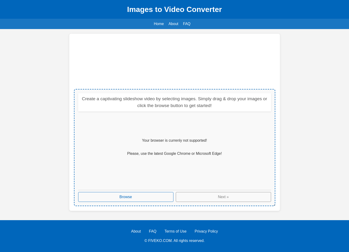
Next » (223, 197)
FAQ (187, 24)
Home (159, 24)
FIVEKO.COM (160, 241)
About (173, 24)
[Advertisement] (174, 61)
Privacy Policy (206, 231)
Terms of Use (176, 231)
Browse (125, 197)
